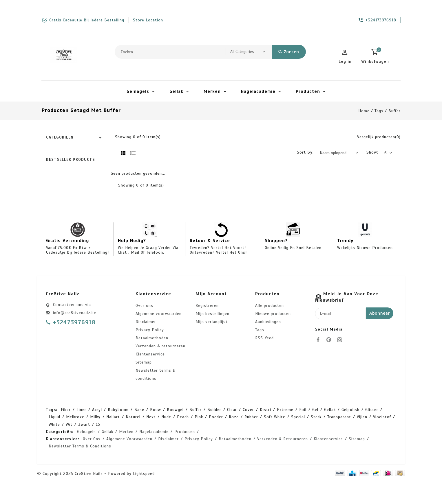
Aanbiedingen (268, 321)
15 (98, 424)
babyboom (118, 409)
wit (69, 424)
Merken (212, 91)
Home (364, 110)
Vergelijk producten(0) (379, 136)
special (298, 416)
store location (148, 20)
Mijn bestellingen (212, 313)
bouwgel (175, 409)
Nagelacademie (258, 91)
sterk (316, 416)
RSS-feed (264, 337)
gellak (330, 409)
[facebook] (319, 339)
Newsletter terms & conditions (156, 374)
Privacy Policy (150, 329)
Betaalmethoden (152, 337)
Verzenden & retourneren (160, 346)
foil (302, 409)
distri (265, 409)
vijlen (362, 416)
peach (183, 416)
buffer (394, 110)
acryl (97, 409)
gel (315, 409)
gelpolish (350, 409)
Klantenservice (150, 354)
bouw (155, 409)
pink (199, 416)
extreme (285, 409)
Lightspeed (144, 473)
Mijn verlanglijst (212, 321)
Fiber (66, 409)
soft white (274, 416)
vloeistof (382, 416)
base (139, 409)
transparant (339, 416)
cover (248, 409)
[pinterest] (330, 339)
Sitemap (144, 362)
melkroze (75, 416)
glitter (371, 409)
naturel (133, 416)
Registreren (207, 305)
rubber (251, 416)
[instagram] (341, 339)
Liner (81, 409)
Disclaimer (146, 321)
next (151, 416)
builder (214, 409)
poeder (216, 416)
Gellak (176, 91)
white (54, 424)
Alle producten (269, 305)
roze (234, 416)
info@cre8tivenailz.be (74, 312)
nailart (113, 416)
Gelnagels (138, 91)
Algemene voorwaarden (159, 313)
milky (95, 416)
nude (166, 416)
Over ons (144, 305)
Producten (308, 91)
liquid (54, 416)
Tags (379, 110)
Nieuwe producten (273, 313)
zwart (84, 424)
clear (232, 409)
